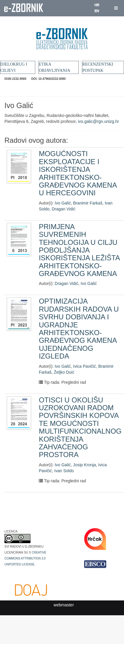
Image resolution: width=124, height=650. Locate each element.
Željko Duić (64, 372)
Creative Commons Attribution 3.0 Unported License (25, 558)
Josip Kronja (84, 464)
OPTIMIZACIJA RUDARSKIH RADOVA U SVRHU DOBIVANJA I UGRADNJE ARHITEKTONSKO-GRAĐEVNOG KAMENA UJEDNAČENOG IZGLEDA (79, 328)
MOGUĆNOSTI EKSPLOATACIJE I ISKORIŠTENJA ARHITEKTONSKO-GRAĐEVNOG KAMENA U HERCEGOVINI (78, 173)
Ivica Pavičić (84, 366)
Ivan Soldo (64, 470)
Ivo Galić (63, 203)
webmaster (64, 605)
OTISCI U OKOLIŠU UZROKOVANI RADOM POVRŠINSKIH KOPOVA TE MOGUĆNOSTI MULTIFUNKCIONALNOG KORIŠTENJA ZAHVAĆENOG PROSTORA (80, 427)
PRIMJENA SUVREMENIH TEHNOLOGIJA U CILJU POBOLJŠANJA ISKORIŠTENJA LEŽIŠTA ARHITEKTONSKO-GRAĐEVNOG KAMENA (79, 250)
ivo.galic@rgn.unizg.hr (98, 121)
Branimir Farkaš (87, 203)
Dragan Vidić (63, 209)
